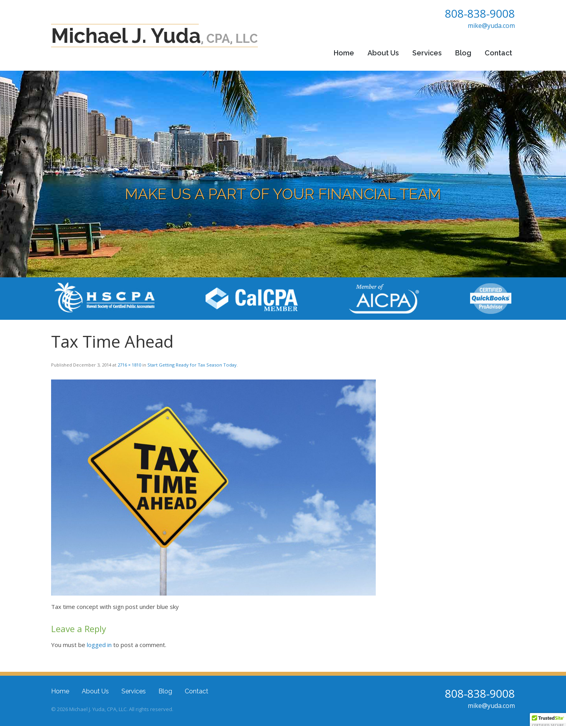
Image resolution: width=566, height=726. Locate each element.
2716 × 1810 (129, 365)
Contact (498, 53)
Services (427, 53)
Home (344, 53)
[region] (283, 174)
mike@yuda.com (491, 25)
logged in (99, 645)
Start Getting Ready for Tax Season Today (192, 365)
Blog (463, 53)
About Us (383, 53)
